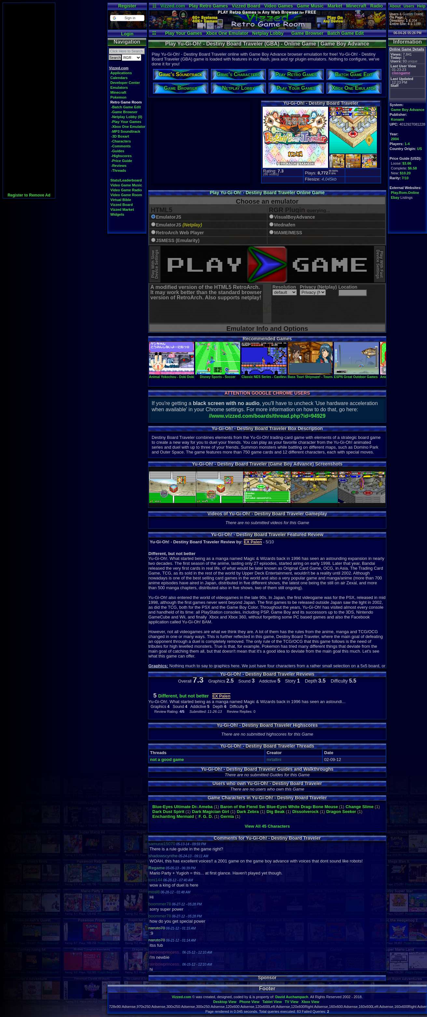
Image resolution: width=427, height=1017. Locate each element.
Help (421, 6)
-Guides (117, 151)
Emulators (119, 87)
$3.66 (406, 163)
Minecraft (356, 5)
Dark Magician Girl (210, 811)
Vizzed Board (246, 5)
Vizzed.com (172, 5)
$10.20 (405, 173)
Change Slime (360, 806)
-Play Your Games (126, 122)
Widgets (117, 214)
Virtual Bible (120, 200)
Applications (121, 73)
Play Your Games (183, 33)
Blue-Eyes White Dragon (291, 806)
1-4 (407, 144)
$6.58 (412, 168)
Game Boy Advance (407, 110)
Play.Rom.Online (405, 193)
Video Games (278, 5)
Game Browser (307, 33)
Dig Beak (276, 811)
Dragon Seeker (341, 811)
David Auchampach (292, 997)
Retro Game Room (126, 102)
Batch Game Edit (345, 33)
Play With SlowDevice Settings (155, 264)
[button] (127, 18)
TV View (291, 1002)
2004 (395, 139)
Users (409, 6)
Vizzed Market (122, 209)
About (395, 6)
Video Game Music (126, 185)
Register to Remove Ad (28, 195)
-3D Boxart (120, 136)
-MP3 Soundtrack (125, 131)
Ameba (206, 806)
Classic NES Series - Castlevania (266, 375)
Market (334, 5)
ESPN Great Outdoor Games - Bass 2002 (365, 375)
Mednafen (284, 225)
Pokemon (118, 97)
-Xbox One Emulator (128, 127)
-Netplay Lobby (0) (126, 117)
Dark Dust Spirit (168, 811)
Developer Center (125, 83)
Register (127, 5)
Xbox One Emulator (227, 33)
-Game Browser (124, 112)
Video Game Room (126, 195)
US (419, 149)
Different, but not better (183, 695)
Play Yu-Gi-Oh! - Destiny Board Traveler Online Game (267, 192)
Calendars (119, 78)
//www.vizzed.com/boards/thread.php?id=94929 (267, 416)
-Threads (118, 170)
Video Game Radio (126, 190)
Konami (397, 119)
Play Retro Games (208, 5)
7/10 (405, 178)
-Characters (121, 141)
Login (127, 33)
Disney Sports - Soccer (217, 375)
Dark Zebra (248, 811)
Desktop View (224, 1002)
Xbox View (310, 1002)
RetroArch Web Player (180, 232)
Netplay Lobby (267, 33)
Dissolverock (305, 811)
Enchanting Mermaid (173, 816)
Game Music (310, 5)
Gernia (227, 816)
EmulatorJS (168, 217)
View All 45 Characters (267, 826)
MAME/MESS (288, 232)
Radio (376, 5)
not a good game (167, 759)
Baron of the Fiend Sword (246, 806)
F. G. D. (206, 816)
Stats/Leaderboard (126, 180)
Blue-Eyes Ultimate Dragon (179, 806)
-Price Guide (121, 161)
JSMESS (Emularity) (178, 240)
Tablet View (272, 1002)
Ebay (395, 197)
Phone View (249, 1002)
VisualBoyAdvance (294, 217)
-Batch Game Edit (126, 107)
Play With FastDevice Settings (380, 264)
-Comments (121, 146)
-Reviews (119, 166)
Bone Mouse (325, 806)
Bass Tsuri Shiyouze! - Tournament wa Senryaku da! (328, 375)
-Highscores (121, 156)
